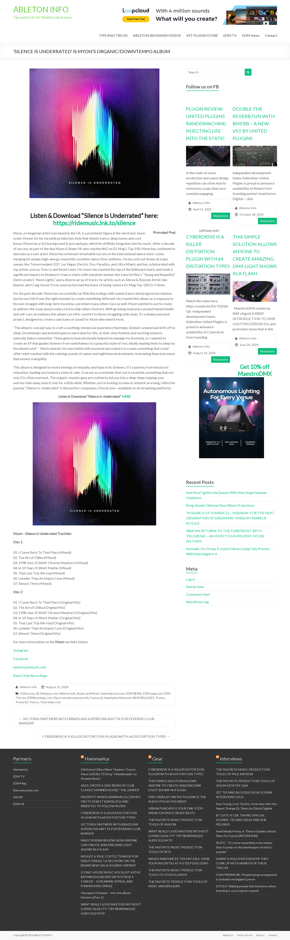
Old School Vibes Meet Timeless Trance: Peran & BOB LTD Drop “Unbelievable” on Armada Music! (109, 774)
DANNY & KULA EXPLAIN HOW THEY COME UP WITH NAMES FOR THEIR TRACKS (242, 863)
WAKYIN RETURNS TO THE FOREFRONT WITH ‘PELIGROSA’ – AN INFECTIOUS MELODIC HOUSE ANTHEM (225, 536)
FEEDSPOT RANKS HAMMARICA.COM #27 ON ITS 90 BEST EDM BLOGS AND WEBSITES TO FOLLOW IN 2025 (111, 801)
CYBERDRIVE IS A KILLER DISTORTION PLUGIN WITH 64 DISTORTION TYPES (106, 736)
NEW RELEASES (143, 698)
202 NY (18, 797)
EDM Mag (19, 783)
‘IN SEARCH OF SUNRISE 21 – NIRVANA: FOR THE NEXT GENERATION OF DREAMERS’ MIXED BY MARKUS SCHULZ (230, 518)
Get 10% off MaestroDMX (255, 370)
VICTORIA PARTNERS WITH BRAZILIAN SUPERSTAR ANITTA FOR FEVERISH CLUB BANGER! (86, 721)
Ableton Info (28, 687)
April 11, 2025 (202, 209)
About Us (228, 935)
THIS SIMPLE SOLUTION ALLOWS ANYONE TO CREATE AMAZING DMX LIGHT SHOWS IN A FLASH (174, 785)
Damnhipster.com (113, 693)
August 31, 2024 (204, 353)
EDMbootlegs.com (39, 698)
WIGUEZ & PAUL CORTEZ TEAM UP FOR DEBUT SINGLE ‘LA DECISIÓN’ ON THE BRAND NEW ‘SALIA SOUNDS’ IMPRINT (109, 860)
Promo (160, 698)
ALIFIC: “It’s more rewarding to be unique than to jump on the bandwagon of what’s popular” (244, 847)
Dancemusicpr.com (26, 790)
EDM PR (18, 804)
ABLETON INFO (41, 9)
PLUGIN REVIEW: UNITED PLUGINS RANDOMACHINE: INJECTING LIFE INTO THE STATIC (206, 123)
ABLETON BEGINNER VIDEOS (157, 35)
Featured (96, 698)
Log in (190, 579)
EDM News (250, 35)
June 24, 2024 (249, 345)
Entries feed (195, 587)
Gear (157, 759)
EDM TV (230, 35)
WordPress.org (197, 602)
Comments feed (198, 594)
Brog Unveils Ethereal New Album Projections (220, 505)
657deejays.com (47, 693)
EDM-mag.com (152, 693)
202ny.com (27, 693)
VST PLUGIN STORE (202, 35)
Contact (271, 35)
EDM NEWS (134, 693)
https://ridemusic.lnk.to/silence (94, 223)
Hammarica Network (117, 698)
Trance (34, 702)
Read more (220, 216)
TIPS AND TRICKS (113, 35)
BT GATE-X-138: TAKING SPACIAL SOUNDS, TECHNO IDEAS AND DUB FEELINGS (241, 819)
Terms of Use (245, 935)
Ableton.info (67, 693)
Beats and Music (88, 693)
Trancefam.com (50, 702)
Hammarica (20, 769)
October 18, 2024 (252, 214)
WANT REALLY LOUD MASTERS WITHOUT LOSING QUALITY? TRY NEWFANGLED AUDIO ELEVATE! (111, 908)
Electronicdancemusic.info (71, 698)
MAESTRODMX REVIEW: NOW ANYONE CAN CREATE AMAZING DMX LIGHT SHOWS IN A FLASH (109, 844)
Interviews (231, 759)
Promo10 (22, 702)
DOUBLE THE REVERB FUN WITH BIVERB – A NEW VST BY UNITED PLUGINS (254, 123)
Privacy (260, 935)
